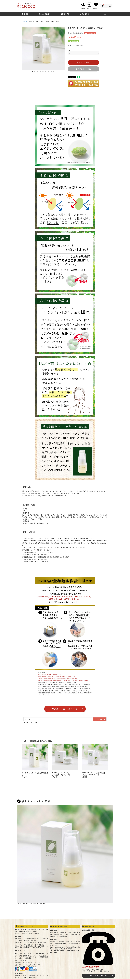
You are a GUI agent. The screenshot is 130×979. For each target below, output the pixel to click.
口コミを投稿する (90, 33)
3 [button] (38, 72)
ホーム (25, 21)
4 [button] (41, 72)
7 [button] (49, 72)
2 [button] (35, 72)
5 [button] (43, 72)
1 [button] (32, 72)
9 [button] (54, 72)
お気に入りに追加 (84, 69)
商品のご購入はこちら (67, 709)
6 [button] (46, 72)
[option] (43, 48)
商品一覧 (26, 14)
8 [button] (51, 72)
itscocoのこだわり (45, 14)
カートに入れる (84, 62)
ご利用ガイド (65, 14)
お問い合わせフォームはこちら (98, 976)
